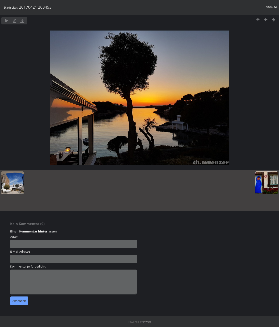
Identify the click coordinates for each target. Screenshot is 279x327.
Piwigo (147, 322)
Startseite (10, 7)
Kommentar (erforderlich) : (28, 266)
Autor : (14, 237)
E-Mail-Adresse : (20, 251)
